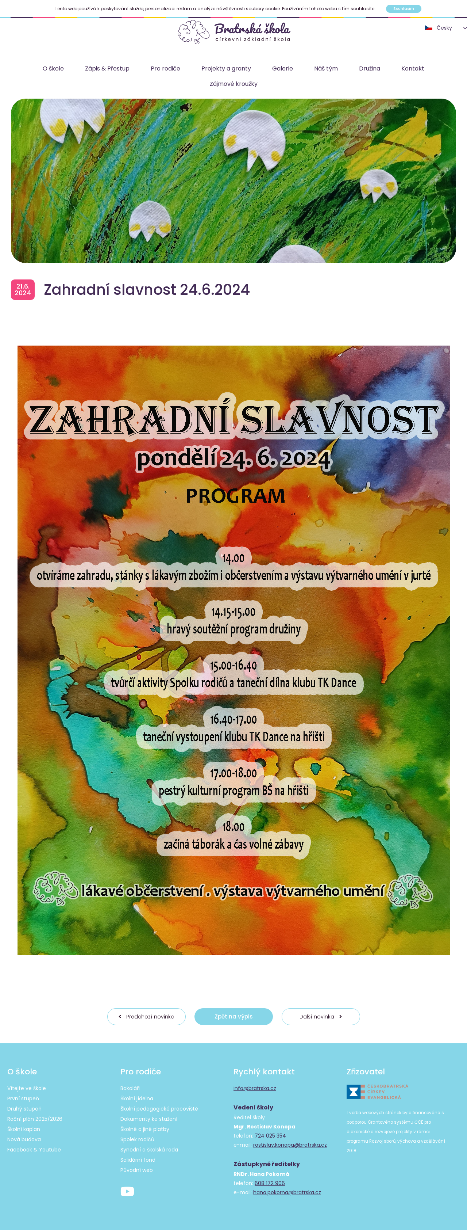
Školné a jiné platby (144, 1129)
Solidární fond (137, 1160)
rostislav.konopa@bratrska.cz (290, 1145)
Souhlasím (403, 8)
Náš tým (326, 68)
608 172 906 (270, 1183)
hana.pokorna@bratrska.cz (287, 1192)
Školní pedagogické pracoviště (159, 1108)
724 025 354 (270, 1135)
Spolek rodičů (137, 1139)
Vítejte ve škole (26, 1088)
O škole (53, 68)
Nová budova (24, 1139)
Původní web (136, 1170)
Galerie (282, 68)
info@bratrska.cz (255, 1088)
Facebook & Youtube (34, 1149)
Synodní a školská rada (149, 1149)
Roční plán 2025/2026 (34, 1119)
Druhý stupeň (24, 1108)
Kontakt (412, 68)
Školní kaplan (23, 1129)
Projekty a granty (226, 68)
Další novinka (321, 1016)
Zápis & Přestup (107, 68)
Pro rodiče (165, 68)
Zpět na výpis (234, 1016)
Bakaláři (130, 1088)
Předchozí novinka (146, 1016)
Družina (369, 68)
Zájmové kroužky (234, 84)
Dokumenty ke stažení (148, 1119)
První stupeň (23, 1098)
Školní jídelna (136, 1098)
